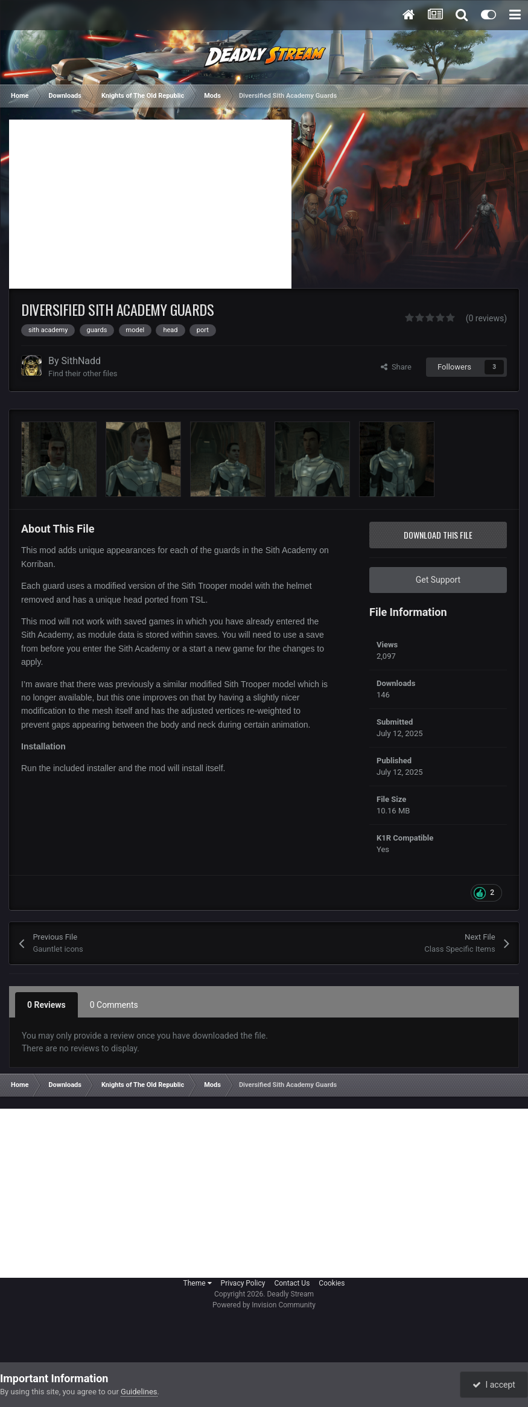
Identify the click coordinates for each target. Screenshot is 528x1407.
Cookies (332, 1283)
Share (396, 366)
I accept (493, 1384)
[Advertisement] (150, 204)
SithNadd (81, 361)
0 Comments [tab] (114, 1005)
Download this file (438, 534)
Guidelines (139, 1391)
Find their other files (83, 373)
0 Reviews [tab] (46, 1005)
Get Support (438, 580)
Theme (197, 1283)
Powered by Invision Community (264, 1305)
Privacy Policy (243, 1283)
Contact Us (292, 1283)
